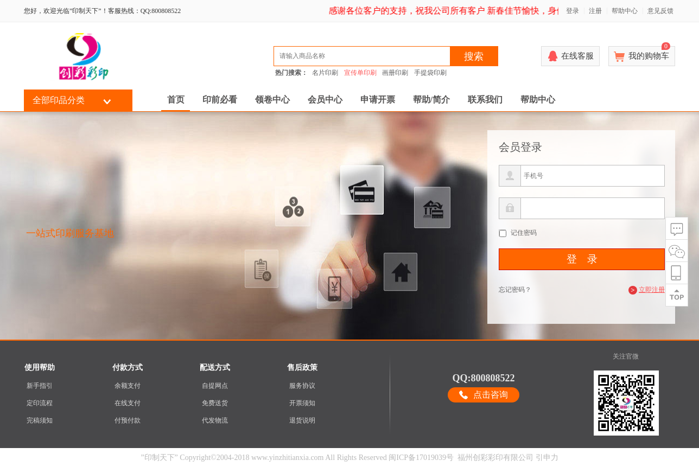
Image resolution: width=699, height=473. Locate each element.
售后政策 (302, 367)
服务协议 (302, 385)
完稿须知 (40, 420)
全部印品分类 (59, 100)
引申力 (547, 457)
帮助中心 (625, 11)
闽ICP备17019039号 (421, 457)
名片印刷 (325, 72)
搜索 (474, 56)
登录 (572, 11)
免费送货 (215, 403)
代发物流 (215, 420)
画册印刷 (395, 72)
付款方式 (127, 367)
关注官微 (626, 356)
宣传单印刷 (360, 72)
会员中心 (325, 99)
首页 (176, 99)
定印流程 (40, 403)
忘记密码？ (515, 289)
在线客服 (577, 56)
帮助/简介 (431, 99)
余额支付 (128, 385)
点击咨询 (490, 394)
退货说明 (302, 420)
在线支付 (128, 403)
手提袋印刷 (430, 72)
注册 (595, 11)
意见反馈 (660, 11)
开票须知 (302, 403)
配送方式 (215, 367)
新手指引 (40, 385)
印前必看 (219, 99)
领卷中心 (272, 99)
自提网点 (215, 385)
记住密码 (524, 233)
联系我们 (485, 99)
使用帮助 (39, 367)
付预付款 (128, 420)
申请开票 (377, 99)
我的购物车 (649, 53)
